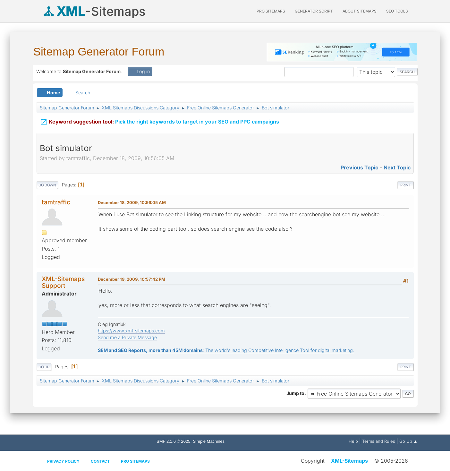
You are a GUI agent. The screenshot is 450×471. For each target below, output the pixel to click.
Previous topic (359, 167)
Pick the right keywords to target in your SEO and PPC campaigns (159, 121)
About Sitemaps (360, 11)
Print (405, 185)
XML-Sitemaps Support (63, 282)
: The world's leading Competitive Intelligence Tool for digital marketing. (226, 350)
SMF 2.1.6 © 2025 (173, 441)
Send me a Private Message (127, 337)
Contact (100, 461)
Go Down (47, 185)
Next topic (397, 167)
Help (353, 441)
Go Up (43, 367)
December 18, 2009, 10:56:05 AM (132, 202)
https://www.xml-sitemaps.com (131, 330)
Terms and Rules (378, 441)
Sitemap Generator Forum (99, 51)
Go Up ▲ (408, 441)
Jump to (295, 393)
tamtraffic (56, 202)
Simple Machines (209, 441)
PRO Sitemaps (271, 11)
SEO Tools (397, 11)
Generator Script (314, 11)
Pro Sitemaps (135, 461)
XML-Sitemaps (349, 461)
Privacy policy (63, 461)
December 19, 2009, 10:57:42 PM (131, 279)
